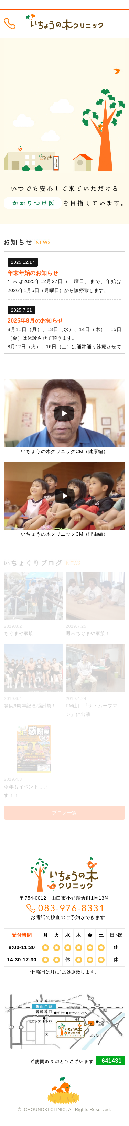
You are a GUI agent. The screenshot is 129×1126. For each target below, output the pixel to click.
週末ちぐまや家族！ (95, 604)
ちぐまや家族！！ (33, 604)
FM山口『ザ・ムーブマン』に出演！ (95, 680)
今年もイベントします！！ (33, 761)
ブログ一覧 (64, 812)
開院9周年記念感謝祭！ (33, 676)
